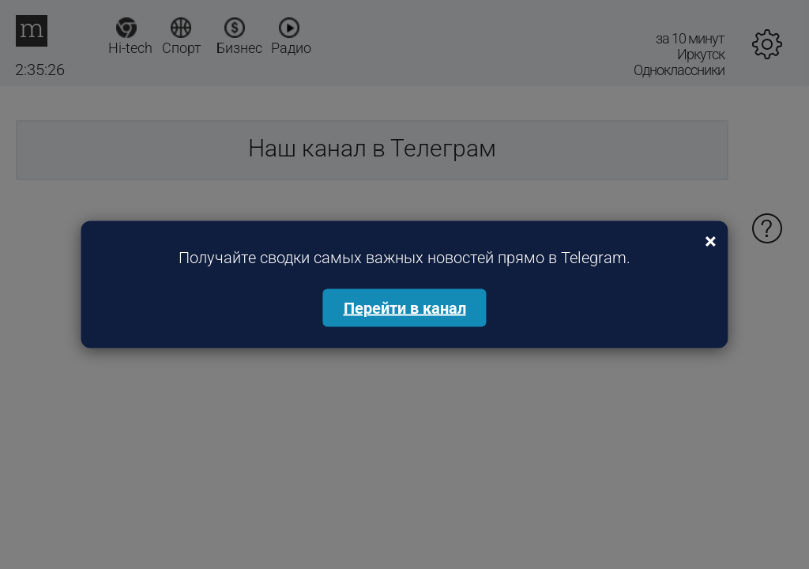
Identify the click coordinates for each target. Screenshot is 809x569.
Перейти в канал (405, 308)
